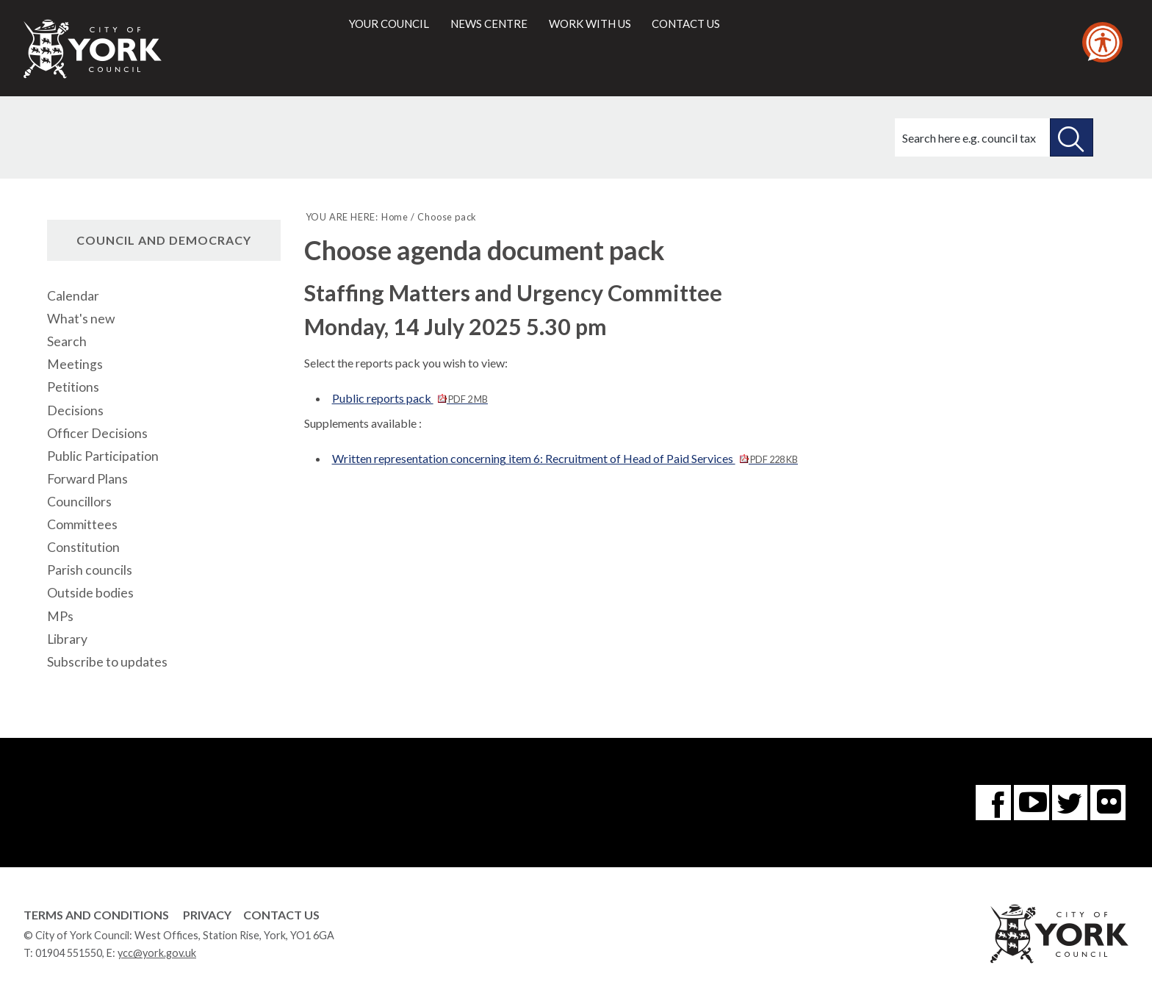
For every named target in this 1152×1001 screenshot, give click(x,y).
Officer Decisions (97, 433)
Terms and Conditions (96, 915)
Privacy (207, 915)
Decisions (75, 410)
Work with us (590, 23)
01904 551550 (68, 953)
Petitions (73, 387)
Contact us (686, 23)
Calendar (73, 296)
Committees (82, 524)
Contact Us (281, 915)
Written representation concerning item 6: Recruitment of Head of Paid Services (565, 458)
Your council (389, 23)
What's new (81, 318)
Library (67, 639)
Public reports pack (410, 398)
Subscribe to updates (107, 662)
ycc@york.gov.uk (157, 953)
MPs (60, 616)
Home (394, 217)
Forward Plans (87, 479)
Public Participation (103, 456)
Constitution (83, 547)
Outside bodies (90, 592)
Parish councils (89, 570)
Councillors (79, 501)
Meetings (75, 364)
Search (67, 341)
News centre (489, 23)
